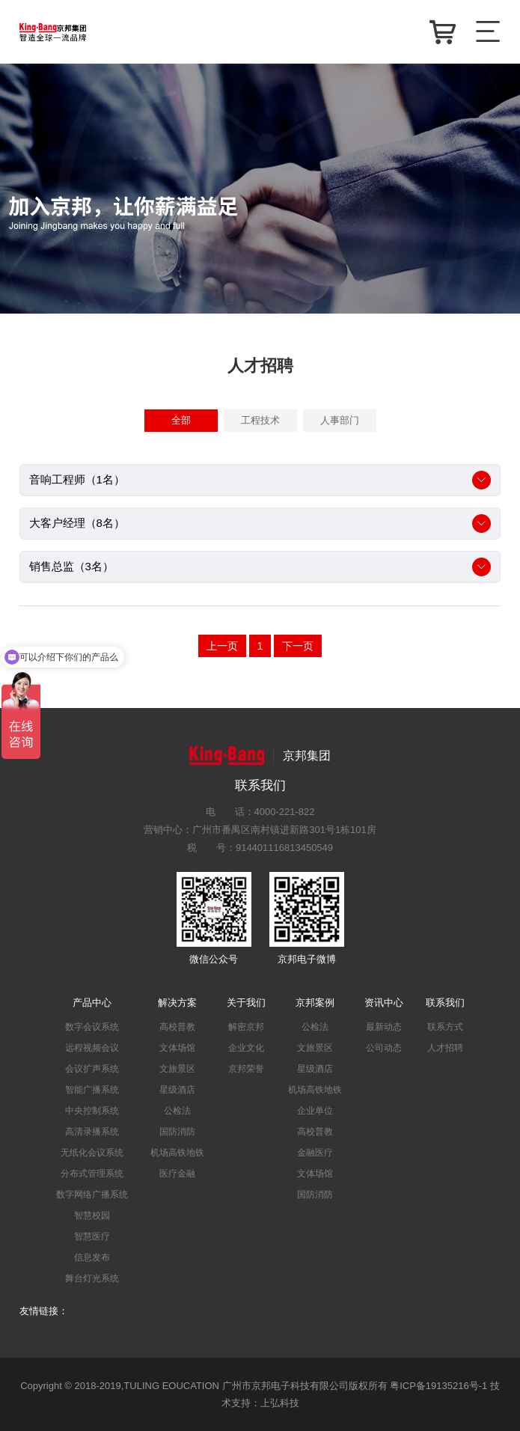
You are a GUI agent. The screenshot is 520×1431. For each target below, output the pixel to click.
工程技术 (260, 420)
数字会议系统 (92, 1027)
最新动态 (384, 1027)
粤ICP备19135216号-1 (438, 1385)
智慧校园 (92, 1215)
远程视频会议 (92, 1048)
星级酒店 (177, 1089)
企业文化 (246, 1048)
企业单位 (315, 1110)
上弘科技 (279, 1403)
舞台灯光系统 (92, 1278)
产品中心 (92, 1002)
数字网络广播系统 (92, 1194)
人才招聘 (445, 1048)
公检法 (177, 1110)
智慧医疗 (92, 1236)
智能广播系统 (92, 1089)
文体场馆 (177, 1048)
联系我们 (445, 1002)
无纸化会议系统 (92, 1152)
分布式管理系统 (92, 1173)
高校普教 (177, 1027)
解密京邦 (246, 1027)
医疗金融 (177, 1173)
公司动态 (384, 1048)
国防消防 (177, 1131)
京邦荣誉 (246, 1069)
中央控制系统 (92, 1110)
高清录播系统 (92, 1131)
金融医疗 (315, 1152)
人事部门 (339, 420)
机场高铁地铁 (177, 1152)
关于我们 (246, 1002)
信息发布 (92, 1257)
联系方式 (445, 1027)
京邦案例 (315, 1002)
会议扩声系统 (92, 1069)
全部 (181, 420)
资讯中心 (383, 1002)
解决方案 (177, 1002)
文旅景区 (177, 1069)
